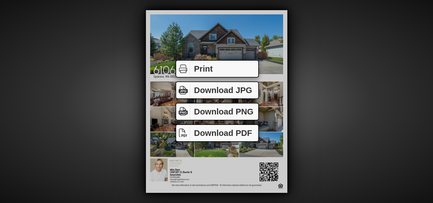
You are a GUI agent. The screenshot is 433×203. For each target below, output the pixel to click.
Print (194, 69)
